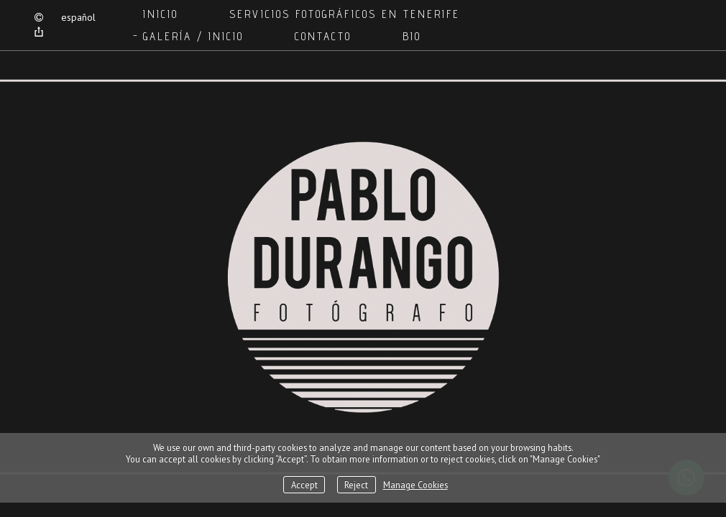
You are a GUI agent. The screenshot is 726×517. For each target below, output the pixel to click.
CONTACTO (323, 36)
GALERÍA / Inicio (193, 36)
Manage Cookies (415, 484)
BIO (412, 36)
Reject (356, 484)
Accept (304, 484)
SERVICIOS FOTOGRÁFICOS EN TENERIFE (344, 14)
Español (78, 17)
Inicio (160, 14)
